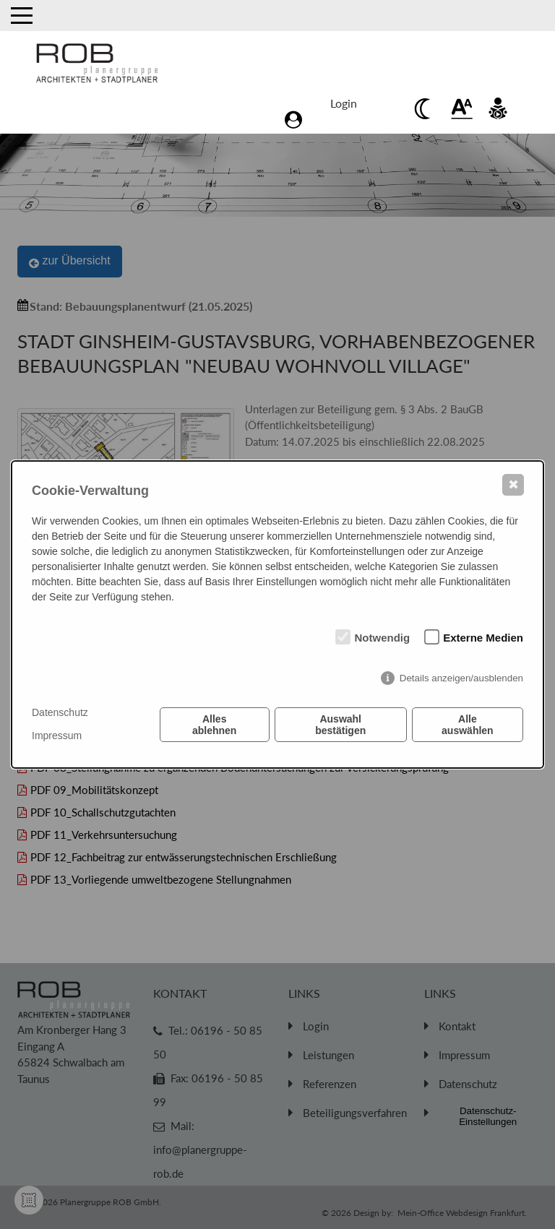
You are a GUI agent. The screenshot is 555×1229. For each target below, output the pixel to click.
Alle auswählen (468, 724)
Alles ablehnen (214, 724)
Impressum (57, 735)
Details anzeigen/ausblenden (461, 678)
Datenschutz (60, 712)
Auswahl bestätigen (340, 724)
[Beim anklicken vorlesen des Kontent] (498, 108)
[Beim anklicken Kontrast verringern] (426, 108)
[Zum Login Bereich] (347, 108)
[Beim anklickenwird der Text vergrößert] (462, 108)
